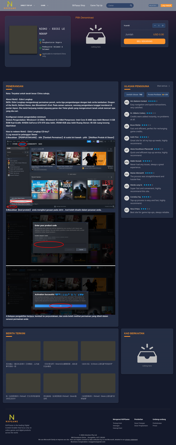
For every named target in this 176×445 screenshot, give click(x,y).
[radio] (149, 101)
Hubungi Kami (117, 428)
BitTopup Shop (78, 5)
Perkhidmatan (157, 423)
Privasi (155, 426)
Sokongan (116, 426)
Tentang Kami (117, 423)
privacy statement (131, 439)
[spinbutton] (159, 25)
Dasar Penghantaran (141, 426)
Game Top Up (96, 5)
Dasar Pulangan (139, 423)
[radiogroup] (152, 101)
